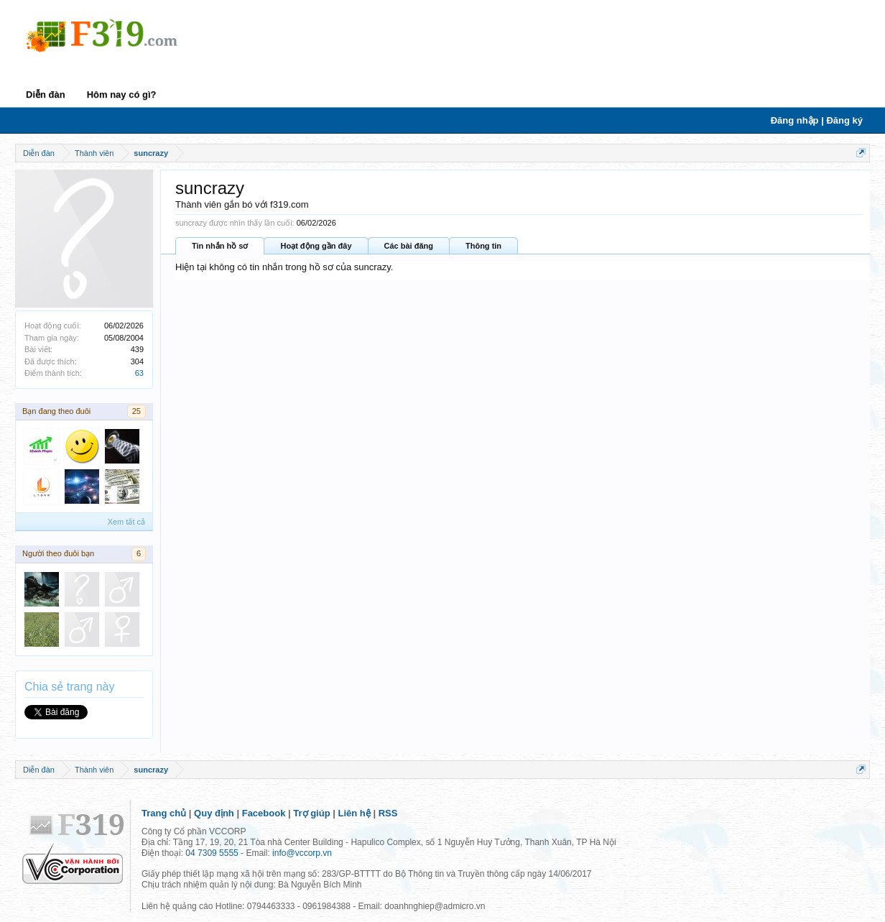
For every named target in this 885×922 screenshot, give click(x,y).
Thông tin (483, 245)
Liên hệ (354, 813)
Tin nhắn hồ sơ (220, 245)
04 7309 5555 (211, 853)
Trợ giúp (311, 813)
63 (139, 373)
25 (136, 411)
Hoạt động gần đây (315, 245)
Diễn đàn (45, 94)
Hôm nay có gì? (122, 94)
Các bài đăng (408, 245)
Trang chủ (164, 813)
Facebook (264, 813)
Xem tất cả (126, 521)
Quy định (214, 813)
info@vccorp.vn (302, 853)
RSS (388, 813)
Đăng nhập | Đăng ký (817, 120)
